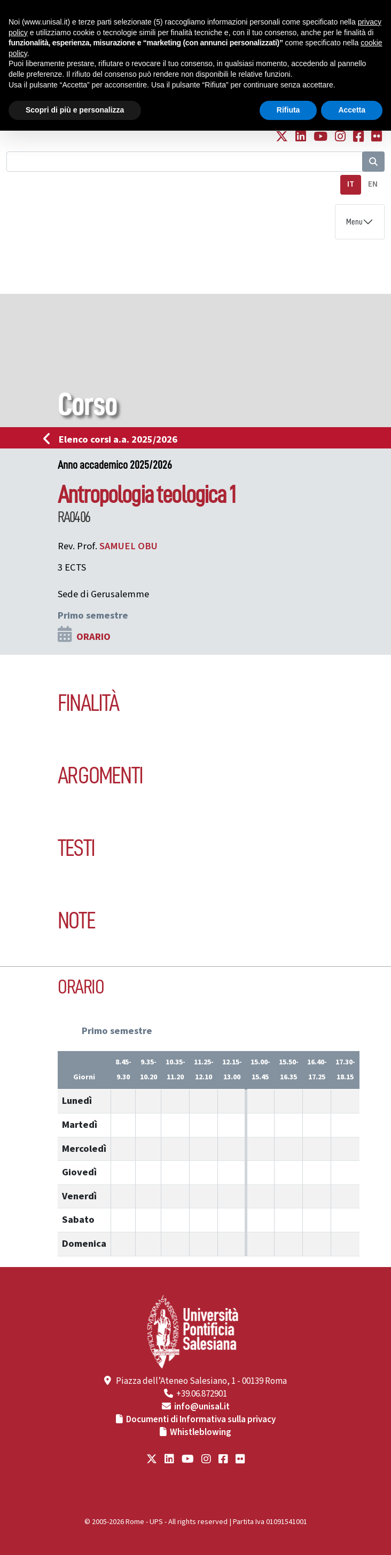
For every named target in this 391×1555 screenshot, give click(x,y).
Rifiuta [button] (288, 110)
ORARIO (93, 637)
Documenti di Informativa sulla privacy (201, 1419)
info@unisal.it (202, 1406)
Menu (354, 222)
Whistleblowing (200, 1432)
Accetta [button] (351, 110)
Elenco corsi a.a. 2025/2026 (113, 439)
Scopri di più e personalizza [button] (75, 110)
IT (350, 184)
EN (373, 184)
